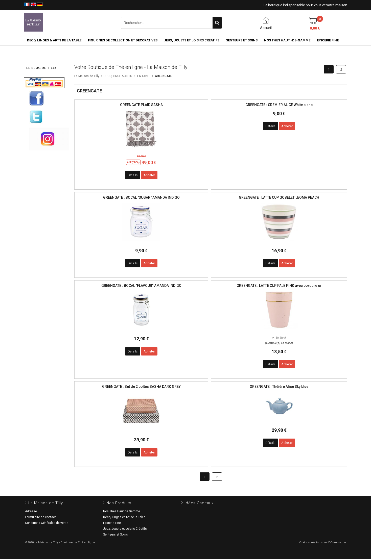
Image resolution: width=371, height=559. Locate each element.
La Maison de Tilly (86, 76)
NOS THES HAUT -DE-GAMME (287, 40)
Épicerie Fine (112, 523)
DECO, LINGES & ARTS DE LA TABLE (54, 40)
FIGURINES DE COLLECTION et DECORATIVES (122, 40)
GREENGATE (163, 76)
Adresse (31, 511)
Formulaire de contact (40, 517)
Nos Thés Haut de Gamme (121, 511)
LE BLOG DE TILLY (41, 68)
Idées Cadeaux (199, 503)
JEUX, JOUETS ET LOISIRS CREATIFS (191, 40)
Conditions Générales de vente (46, 523)
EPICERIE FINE (328, 40)
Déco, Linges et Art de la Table (124, 517)
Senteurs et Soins (115, 534)
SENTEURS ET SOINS (242, 40)
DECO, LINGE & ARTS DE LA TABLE (127, 76)
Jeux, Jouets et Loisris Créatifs (125, 528)
